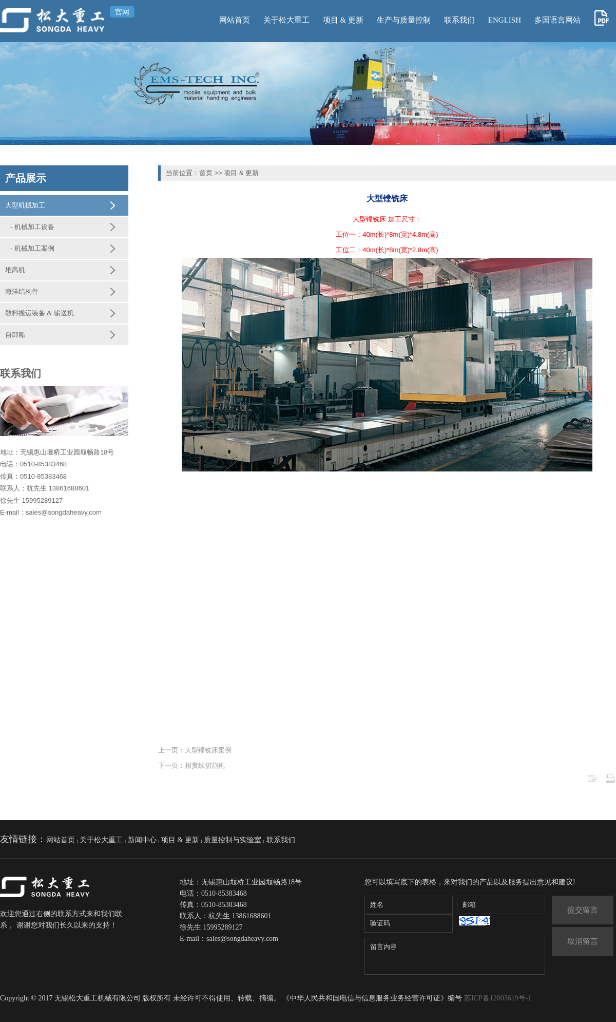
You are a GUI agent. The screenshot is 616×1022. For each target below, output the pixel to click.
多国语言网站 (557, 20)
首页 (206, 173)
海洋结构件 (21, 291)
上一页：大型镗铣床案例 (195, 750)
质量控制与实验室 (232, 840)
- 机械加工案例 (32, 248)
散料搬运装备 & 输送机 (39, 313)
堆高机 (15, 270)
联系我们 (459, 20)
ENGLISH (504, 20)
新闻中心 (142, 840)
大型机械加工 (25, 205)
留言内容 (454, 956)
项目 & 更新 (343, 20)
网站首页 (234, 20)
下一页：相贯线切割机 (191, 765)
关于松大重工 (286, 20)
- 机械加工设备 (32, 227)
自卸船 (15, 334)
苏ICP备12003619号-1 (497, 998)
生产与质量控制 (404, 20)
